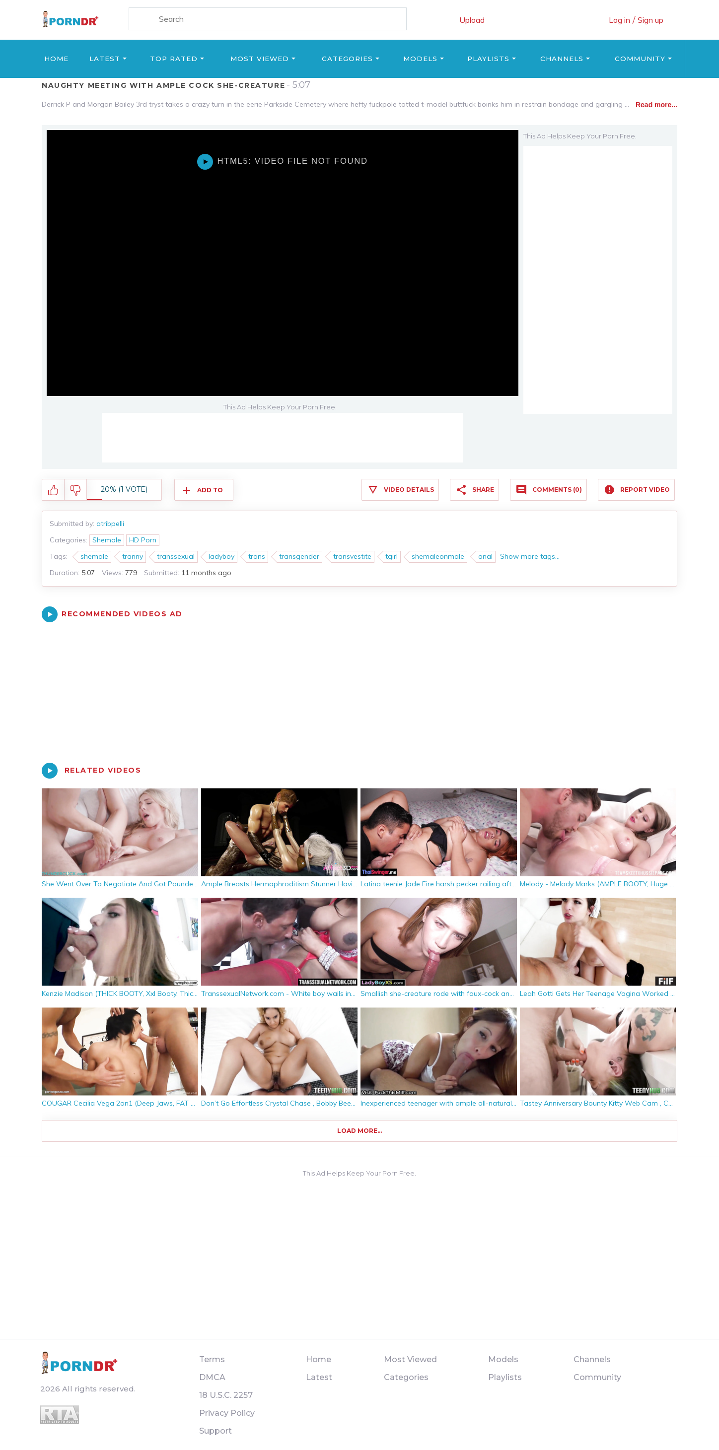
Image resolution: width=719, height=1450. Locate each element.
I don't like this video (76, 490)
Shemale (106, 539)
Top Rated (174, 59)
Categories (347, 59)
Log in (619, 20)
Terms (212, 1359)
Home (56, 59)
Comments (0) (557, 489)
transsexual (176, 556)
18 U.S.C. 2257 (226, 1395)
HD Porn (142, 539)
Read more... (656, 105)
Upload (472, 20)
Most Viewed (259, 59)
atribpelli (110, 523)
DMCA (212, 1377)
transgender (299, 556)
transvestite (352, 556)
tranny (132, 556)
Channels (561, 59)
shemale (94, 556)
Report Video (645, 489)
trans (256, 556)
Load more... (359, 1130)
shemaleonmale (438, 556)
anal (485, 556)
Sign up (650, 20)
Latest (104, 59)
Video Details (409, 489)
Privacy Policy (227, 1413)
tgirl (391, 556)
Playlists (488, 59)
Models (420, 59)
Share (483, 489)
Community (640, 59)
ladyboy (221, 556)
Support (215, 1431)
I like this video (53, 490)
